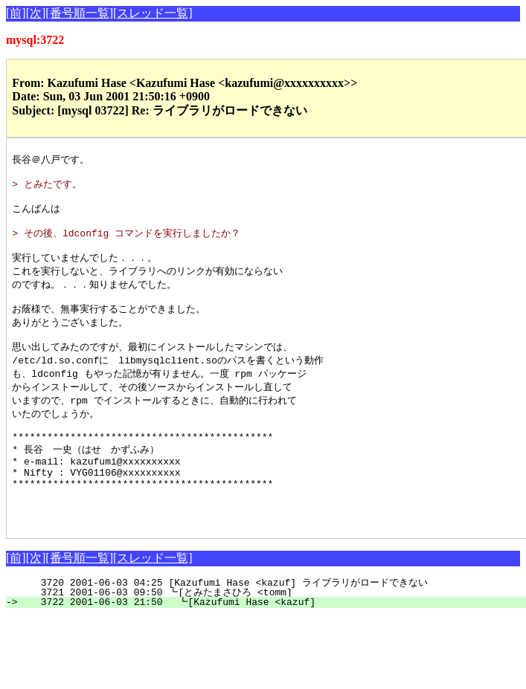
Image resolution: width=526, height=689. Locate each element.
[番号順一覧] (79, 13)
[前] (16, 13)
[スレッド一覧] (153, 13)
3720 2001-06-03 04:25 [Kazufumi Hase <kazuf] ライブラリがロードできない (266, 626)
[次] (36, 13)
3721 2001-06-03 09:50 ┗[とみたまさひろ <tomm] (268, 635)
